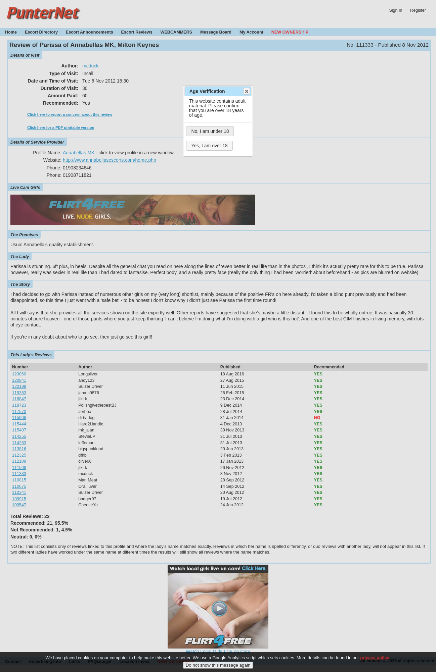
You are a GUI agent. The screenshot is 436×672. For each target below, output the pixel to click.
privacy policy (374, 662)
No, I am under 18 (210, 131)
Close (246, 91)
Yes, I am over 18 (209, 145)
